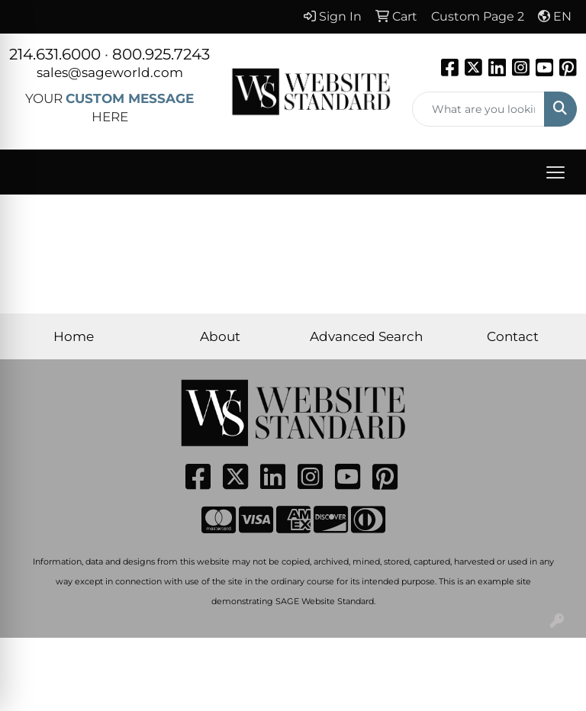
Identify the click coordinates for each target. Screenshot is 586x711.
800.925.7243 (161, 54)
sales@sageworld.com (110, 72)
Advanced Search (366, 336)
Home (73, 336)
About (220, 336)
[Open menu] (555, 172)
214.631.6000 (55, 54)
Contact (513, 336)
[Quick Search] (479, 109)
